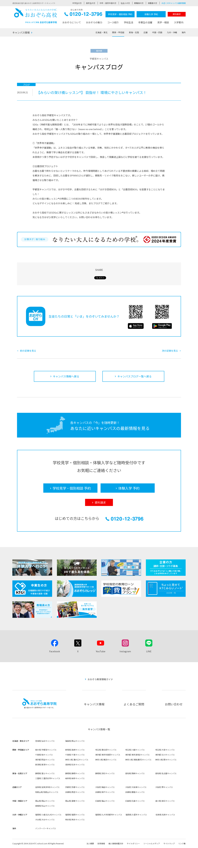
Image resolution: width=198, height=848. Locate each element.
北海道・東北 (101, 32)
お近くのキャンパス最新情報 (173, 3)
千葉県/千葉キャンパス (75, 754)
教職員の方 (139, 3)
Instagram (125, 651)
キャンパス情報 (21, 32)
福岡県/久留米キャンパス (136, 814)
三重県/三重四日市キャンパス (47, 778)
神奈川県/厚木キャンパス (165, 759)
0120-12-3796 (83, 15)
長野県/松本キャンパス (75, 764)
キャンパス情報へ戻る (66, 376)
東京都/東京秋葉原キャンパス (107, 754)
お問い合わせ (174, 704)
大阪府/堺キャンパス (164, 787)
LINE (148, 651)
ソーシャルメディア (151, 843)
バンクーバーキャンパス (45, 828)
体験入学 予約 (151, 14)
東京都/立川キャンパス (165, 754)
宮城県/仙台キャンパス (45, 741)
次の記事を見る (170, 350)
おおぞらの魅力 (94, 22)
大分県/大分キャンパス (45, 819)
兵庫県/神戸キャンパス (105, 792)
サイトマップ (169, 843)
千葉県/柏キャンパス (44, 754)
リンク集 (182, 843)
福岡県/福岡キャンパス (75, 814)
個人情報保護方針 (115, 843)
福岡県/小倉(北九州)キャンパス (48, 814)
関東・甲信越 (118, 32)
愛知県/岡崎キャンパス (135, 773)
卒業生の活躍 (145, 22)
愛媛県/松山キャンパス (45, 805)
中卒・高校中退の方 (108, 3)
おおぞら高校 (35, 15)
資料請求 (177, 14)
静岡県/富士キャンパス (45, 773)
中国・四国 (157, 32)
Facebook (54, 651)
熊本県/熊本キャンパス (75, 819)
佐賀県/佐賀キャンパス (165, 814)
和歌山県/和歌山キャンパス (46, 792)
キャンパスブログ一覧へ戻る (134, 376)
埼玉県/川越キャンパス (135, 749)
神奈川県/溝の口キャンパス (76, 759)
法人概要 (90, 843)
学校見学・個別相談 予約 (120, 14)
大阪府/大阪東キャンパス (135, 787)
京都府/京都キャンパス (75, 787)
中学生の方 (77, 3)
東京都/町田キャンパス (45, 759)
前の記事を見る (28, 350)
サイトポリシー (133, 843)
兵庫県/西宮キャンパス (75, 792)
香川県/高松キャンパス (165, 800)
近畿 (146, 32)
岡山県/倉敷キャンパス (75, 800)
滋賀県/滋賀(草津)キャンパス (47, 787)
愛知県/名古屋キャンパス (165, 773)
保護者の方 (152, 3)
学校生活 (128, 22)
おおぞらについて (71, 22)
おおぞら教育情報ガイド (100, 679)
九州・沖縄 (172, 32)
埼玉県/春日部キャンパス (105, 749)
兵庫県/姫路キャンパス (135, 792)
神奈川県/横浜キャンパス (105, 759)
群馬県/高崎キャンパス (75, 749)
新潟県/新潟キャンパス (45, 764)
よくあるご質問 (134, 704)
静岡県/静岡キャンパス (75, 773)
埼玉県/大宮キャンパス (165, 749)
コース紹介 (113, 22)
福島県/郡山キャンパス (75, 741)
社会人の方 (125, 3)
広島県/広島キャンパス (135, 800)
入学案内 (178, 22)
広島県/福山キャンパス (105, 800)
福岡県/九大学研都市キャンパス (108, 814)
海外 (184, 32)
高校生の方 (90, 3)
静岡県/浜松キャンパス (105, 773)
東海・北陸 (134, 32)
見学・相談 (163, 22)
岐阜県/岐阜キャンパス (75, 778)
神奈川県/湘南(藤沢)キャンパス (138, 759)
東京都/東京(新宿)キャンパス (137, 754)
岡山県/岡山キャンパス (45, 800)
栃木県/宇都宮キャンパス (45, 749)
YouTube (100, 651)
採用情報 (101, 843)
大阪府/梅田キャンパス (105, 787)
